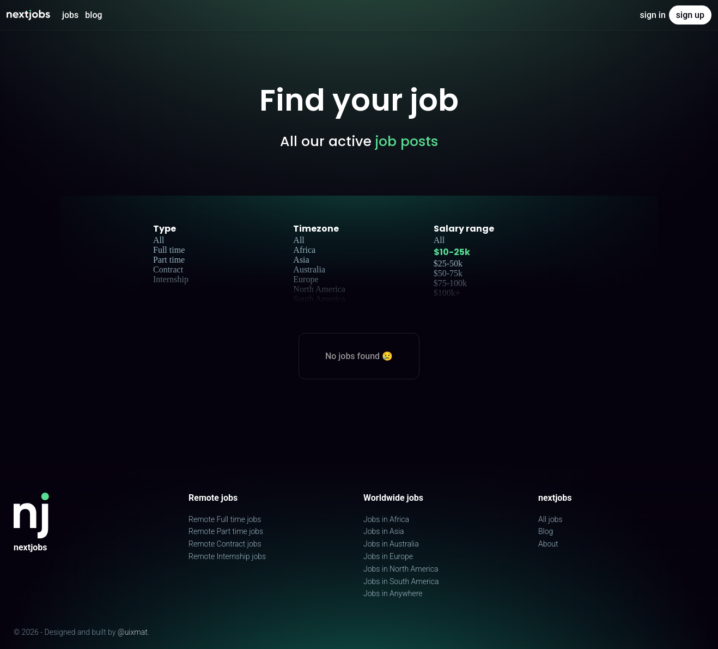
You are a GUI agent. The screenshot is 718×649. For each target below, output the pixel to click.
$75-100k (450, 283)
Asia (301, 259)
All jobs (550, 519)
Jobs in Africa (386, 519)
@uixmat (133, 632)
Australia (309, 269)
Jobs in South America (401, 581)
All (158, 240)
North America (319, 289)
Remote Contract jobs (224, 543)
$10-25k (452, 252)
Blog (93, 15)
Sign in (653, 15)
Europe (305, 279)
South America (319, 299)
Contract (168, 269)
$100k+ (447, 293)
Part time (169, 259)
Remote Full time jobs (224, 519)
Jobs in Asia (383, 531)
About (548, 543)
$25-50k (448, 263)
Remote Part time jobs (225, 531)
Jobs (70, 15)
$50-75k (448, 273)
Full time (169, 249)
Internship (170, 279)
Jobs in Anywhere (392, 593)
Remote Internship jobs (227, 556)
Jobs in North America (400, 569)
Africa (304, 249)
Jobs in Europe (388, 556)
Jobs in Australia (391, 543)
